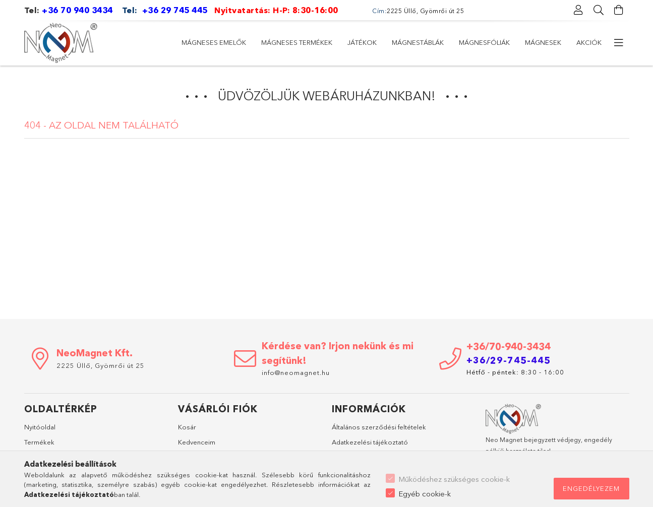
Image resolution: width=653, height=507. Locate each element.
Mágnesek (240, 42)
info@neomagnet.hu (297, 372)
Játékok (421, 42)
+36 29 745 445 (175, 10)
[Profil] (579, 10)
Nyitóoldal (39, 427)
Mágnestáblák (365, 42)
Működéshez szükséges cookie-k (454, 479)
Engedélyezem (591, 488)
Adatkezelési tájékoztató (370, 442)
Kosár (187, 427)
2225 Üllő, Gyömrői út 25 (100, 365)
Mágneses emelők (569, 42)
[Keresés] (599, 10)
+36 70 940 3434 (77, 10)
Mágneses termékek (486, 42)
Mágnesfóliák (298, 42)
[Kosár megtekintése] (619, 10)
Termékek (39, 442)
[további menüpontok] (619, 43)
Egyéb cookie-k (424, 493)
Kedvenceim (196, 442)
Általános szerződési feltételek (379, 427)
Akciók (194, 42)
